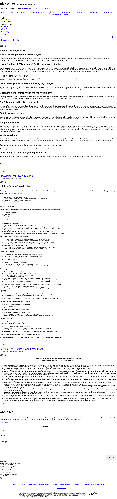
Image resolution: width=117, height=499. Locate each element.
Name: (3, 430)
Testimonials (108, 12)
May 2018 (3, 29)
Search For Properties (18, 12)
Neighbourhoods (38, 12)
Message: (4, 442)
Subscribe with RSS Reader (58, 14)
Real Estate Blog (5, 21)
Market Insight (66, 12)
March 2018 (4, 31)
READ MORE (4, 422)
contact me (81, 419)
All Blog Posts (4, 20)
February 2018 (5, 33)
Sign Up (47, 8)
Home (3, 12)
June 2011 (3, 34)
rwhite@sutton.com (30, 8)
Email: (3, 436)
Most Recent (4, 26)
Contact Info (94, 12)
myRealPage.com (61, 488)
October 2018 (4, 28)
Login (41, 8)
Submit (111, 457)
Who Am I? (80, 12)
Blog (53, 12)
